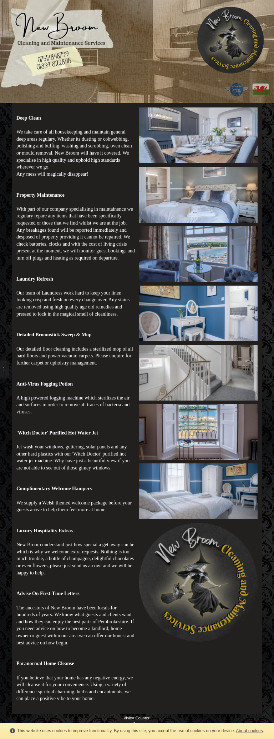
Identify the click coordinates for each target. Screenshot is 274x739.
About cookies (249, 730)
